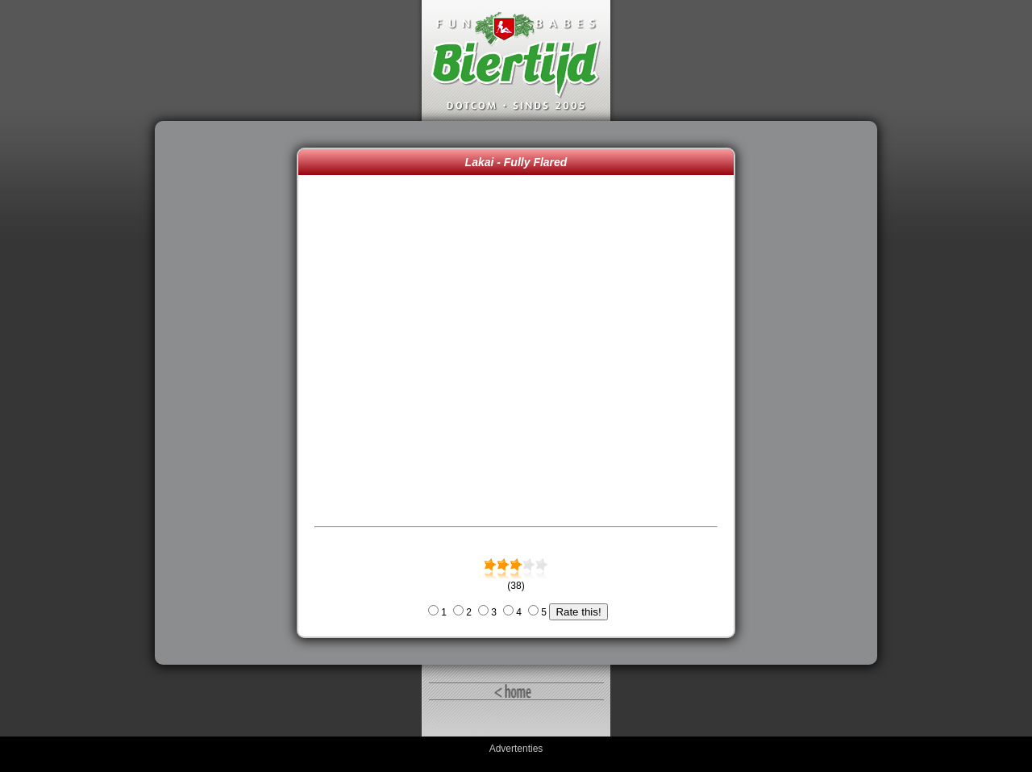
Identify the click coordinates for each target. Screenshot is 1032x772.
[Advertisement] (229, 393)
